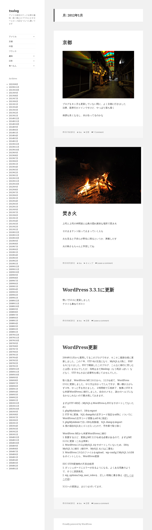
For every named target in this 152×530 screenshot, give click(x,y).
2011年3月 (13, 223)
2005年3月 (13, 428)
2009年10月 (14, 272)
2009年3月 (13, 292)
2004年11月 (14, 440)
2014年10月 (14, 124)
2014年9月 (13, 127)
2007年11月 (14, 337)
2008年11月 (14, 303)
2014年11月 (14, 121)
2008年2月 (13, 329)
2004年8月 (13, 448)
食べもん (13, 65)
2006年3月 (13, 394)
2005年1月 (13, 434)
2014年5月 (13, 132)
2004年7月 (13, 451)
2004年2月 (13, 465)
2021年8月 (13, 84)
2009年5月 (13, 286)
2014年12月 (14, 118)
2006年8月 (13, 380)
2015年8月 (13, 95)
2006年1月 (13, 400)
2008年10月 (14, 306)
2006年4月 (13, 391)
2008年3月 (13, 326)
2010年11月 (14, 235)
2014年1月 (13, 141)
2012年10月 (14, 184)
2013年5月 (13, 164)
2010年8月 (13, 243)
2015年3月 (13, 110)
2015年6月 (13, 101)
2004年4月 (13, 460)
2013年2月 (13, 172)
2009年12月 (14, 266)
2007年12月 (14, 334)
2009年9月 (13, 275)
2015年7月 (13, 98)
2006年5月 (13, 389)
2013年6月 (13, 161)
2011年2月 (13, 226)
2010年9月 (13, 240)
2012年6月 (13, 195)
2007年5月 (13, 354)
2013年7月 (13, 158)
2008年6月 (13, 317)
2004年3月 (13, 463)
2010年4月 (13, 255)
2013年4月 (13, 166)
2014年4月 (13, 135)
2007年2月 (13, 363)
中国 (11, 46)
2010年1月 (13, 263)
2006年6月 (13, 386)
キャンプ (89, 263)
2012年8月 (13, 189)
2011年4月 (13, 221)
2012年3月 (13, 203)
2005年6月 (13, 420)
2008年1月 (13, 332)
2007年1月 (13, 366)
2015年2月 (13, 112)
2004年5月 (13, 457)
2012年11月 (14, 181)
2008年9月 (13, 309)
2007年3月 (13, 360)
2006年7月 (13, 383)
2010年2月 (13, 260)
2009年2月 (13, 295)
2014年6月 (13, 129)
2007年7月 (13, 349)
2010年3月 (13, 258)
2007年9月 (13, 343)
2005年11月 (14, 406)
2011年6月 (13, 215)
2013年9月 (13, 152)
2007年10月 (14, 340)
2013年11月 (14, 147)
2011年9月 (13, 209)
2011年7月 (13, 212)
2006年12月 (14, 369)
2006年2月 (13, 397)
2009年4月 (13, 289)
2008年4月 (13, 323)
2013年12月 (14, 144)
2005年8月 (13, 414)
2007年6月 (13, 352)
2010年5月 (13, 252)
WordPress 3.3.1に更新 (88, 289)
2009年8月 (13, 278)
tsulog (14, 11)
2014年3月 (13, 138)
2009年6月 (13, 283)
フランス (13, 51)
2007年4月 (13, 357)
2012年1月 (13, 206)
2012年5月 (13, 198)
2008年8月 (13, 312)
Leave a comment (105, 263)
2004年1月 (13, 468)
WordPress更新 (80, 347)
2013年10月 (14, 149)
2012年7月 (13, 192)
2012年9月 (13, 186)
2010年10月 (14, 238)
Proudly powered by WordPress (77, 524)
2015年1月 (13, 115)
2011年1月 (13, 229)
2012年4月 (13, 201)
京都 (11, 41)
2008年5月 (13, 320)
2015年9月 (13, 92)
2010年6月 (13, 249)
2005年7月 (13, 417)
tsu (80, 132)
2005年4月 (13, 426)
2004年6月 (13, 454)
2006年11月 (14, 371)
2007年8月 (13, 346)
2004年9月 (13, 445)
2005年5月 (13, 423)
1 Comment (98, 132)
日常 (11, 61)
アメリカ (13, 36)
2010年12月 (14, 232)
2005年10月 (14, 408)
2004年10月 (14, 443)
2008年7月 (13, 315)
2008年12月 (14, 300)
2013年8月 (13, 155)
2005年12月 (14, 403)
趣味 (11, 56)
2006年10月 (14, 374)
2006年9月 (13, 377)
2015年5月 (13, 104)
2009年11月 (14, 269)
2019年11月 (14, 87)
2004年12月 (14, 437)
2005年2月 (13, 431)
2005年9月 (13, 411)
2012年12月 (14, 178)
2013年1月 (13, 175)
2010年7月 (13, 246)
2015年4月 (13, 107)
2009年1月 (13, 297)
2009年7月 (13, 280)
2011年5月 (13, 218)
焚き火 (70, 213)
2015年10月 (14, 90)
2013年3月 (13, 169)
